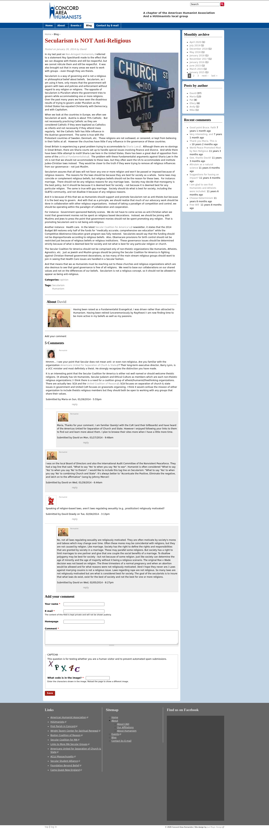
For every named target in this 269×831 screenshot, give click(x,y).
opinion (64, 279)
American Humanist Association (69, 717)
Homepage (51, 621)
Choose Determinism (201, 198)
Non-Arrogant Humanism (79, 54)
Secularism (58, 285)
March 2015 (196, 69)
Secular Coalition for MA (65, 739)
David (83, 49)
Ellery (193, 103)
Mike (192, 110)
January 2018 (197, 55)
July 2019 (195, 45)
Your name (52, 604)
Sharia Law (133, 146)
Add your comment (55, 336)
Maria (193, 96)
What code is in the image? (65, 678)
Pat (191, 100)
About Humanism (127, 731)
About (61, 25)
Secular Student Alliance (65, 761)
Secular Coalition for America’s (113, 227)
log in (54, 827)
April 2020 (195, 42)
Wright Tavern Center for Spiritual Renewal (75, 731)
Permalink (63, 350)
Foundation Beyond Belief (65, 765)
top (47, 827)
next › (205, 75)
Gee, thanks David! (200, 158)
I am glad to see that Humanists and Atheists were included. (203, 188)
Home (48, 34)
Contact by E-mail (107, 25)
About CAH (123, 724)
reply (75, 404)
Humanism (58, 288)
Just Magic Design (215, 827)
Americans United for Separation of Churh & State (89, 365)
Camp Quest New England (66, 770)
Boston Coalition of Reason (66, 735)
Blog (56, 34)
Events (77, 26)
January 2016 (197, 62)
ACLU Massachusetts (63, 756)
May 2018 (195, 52)
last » (214, 75)
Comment (52, 628)
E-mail (50, 611)
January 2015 (197, 72)
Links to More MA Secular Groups (70, 744)
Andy (192, 106)
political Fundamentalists (74, 156)
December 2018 (199, 49)
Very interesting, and (201, 134)
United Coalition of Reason (103, 383)
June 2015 (195, 65)
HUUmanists (58, 722)
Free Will (195, 205)
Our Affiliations (125, 727)
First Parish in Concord (64, 726)
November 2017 (199, 59)
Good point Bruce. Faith (203, 127)
